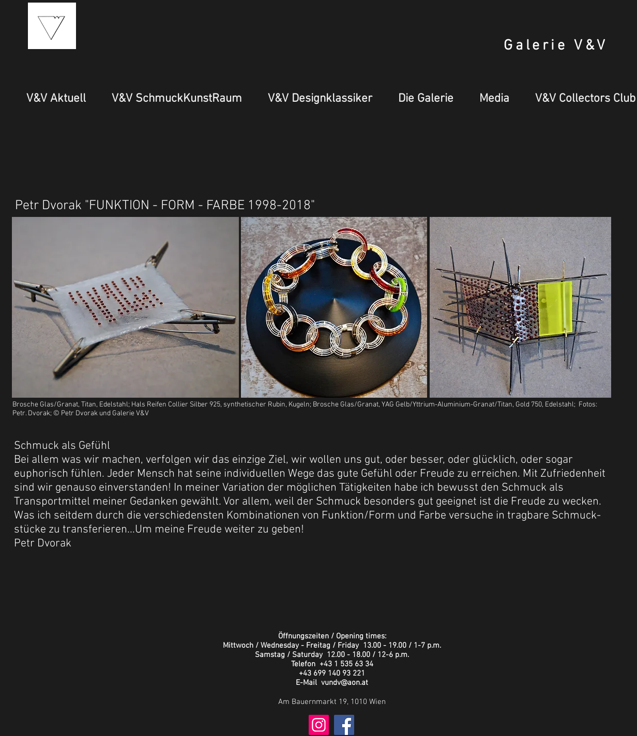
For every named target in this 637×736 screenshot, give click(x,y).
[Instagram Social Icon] (319, 725)
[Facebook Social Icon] (344, 725)
